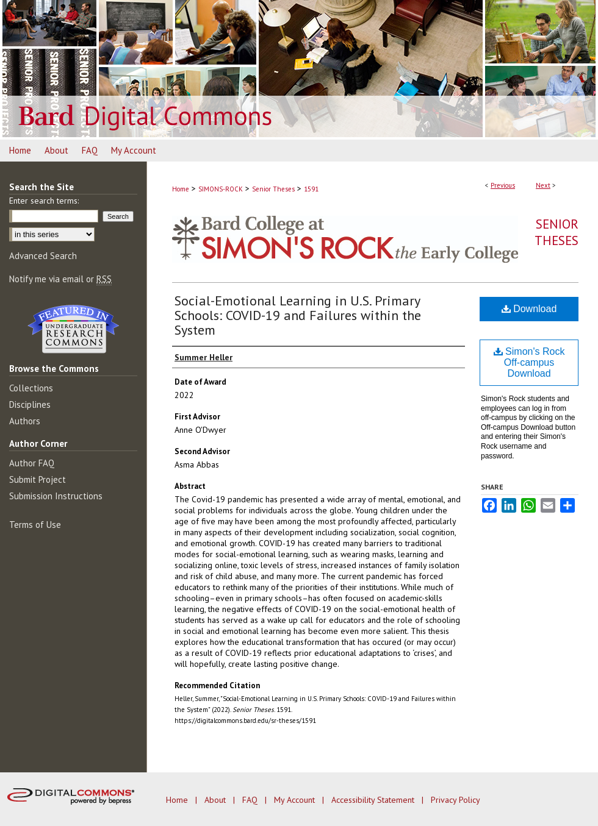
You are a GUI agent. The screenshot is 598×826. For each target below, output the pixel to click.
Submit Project (37, 479)
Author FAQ (31, 463)
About (216, 799)
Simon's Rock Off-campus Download (529, 362)
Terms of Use (35, 524)
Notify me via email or (60, 279)
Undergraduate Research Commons (73, 329)
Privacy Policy (455, 799)
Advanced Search (43, 256)
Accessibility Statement (374, 799)
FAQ (251, 799)
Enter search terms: (44, 200)
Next (543, 185)
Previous (503, 185)
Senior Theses (273, 189)
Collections (31, 388)
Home (180, 189)
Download (529, 309)
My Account (295, 799)
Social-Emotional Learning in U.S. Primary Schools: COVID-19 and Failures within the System (298, 315)
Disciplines (30, 404)
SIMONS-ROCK (220, 189)
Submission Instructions (56, 496)
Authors (24, 421)
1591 (311, 189)
